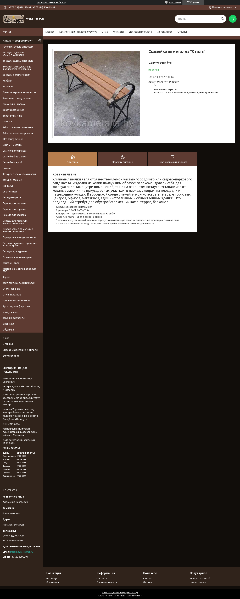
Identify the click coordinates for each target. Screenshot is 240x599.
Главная (50, 31)
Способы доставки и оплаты (20, 349)
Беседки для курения (15, 251)
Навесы (7, 168)
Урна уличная (10, 312)
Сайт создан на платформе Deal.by (120, 592)
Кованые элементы (14, 318)
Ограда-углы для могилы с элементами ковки (18, 230)
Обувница (8, 329)
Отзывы (182, 31)
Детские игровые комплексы (19, 92)
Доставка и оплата (107, 582)
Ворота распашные (13, 110)
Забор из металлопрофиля (18, 133)
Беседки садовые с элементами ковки (14, 53)
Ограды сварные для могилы (19, 237)
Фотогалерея (164, 31)
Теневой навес (11, 263)
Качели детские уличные (17, 98)
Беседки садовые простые (18, 60)
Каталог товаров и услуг (18, 40)
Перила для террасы (14, 209)
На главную (52, 578)
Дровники (8, 323)
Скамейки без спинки (14, 156)
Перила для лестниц (14, 203)
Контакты (118, 31)
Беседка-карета (12, 197)
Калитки (7, 121)
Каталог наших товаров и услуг (77, 31)
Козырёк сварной (12, 180)
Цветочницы (10, 191)
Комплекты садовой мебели (19, 283)
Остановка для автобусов (17, 257)
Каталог (147, 578)
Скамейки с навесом (14, 104)
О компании (52, 582)
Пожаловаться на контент (128, 596)
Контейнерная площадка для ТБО (19, 270)
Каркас (6, 277)
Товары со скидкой (200, 578)
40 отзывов (175, 2)
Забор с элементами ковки (18, 127)
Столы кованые (11, 288)
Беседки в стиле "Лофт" (16, 74)
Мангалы (8, 185)
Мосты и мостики (12, 145)
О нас (105, 31)
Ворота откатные (12, 115)
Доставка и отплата (140, 31)
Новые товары (198, 582)
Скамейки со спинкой (14, 150)
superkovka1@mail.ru (21, 551)
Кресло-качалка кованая (16, 300)
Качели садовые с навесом (18, 46)
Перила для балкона (14, 215)
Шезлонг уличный (13, 139)
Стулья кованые (12, 294)
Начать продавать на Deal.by (51, 2)
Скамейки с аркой (12, 162)
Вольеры (8, 86)
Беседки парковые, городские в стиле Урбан (20, 244)
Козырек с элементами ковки (19, 174)
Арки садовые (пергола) (16, 306)
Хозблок (7, 80)
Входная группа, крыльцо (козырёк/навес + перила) (17, 67)
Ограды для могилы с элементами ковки (15, 222)
